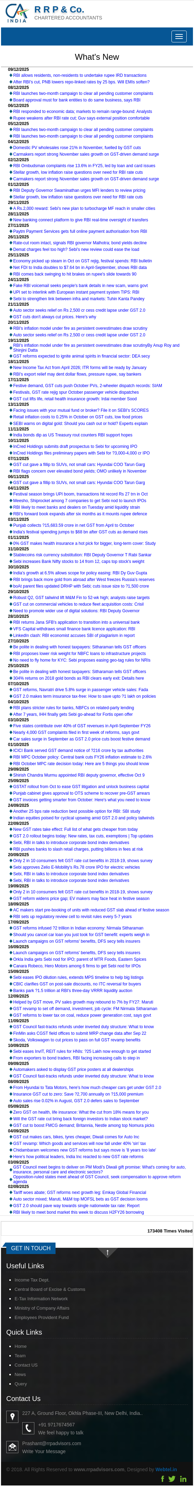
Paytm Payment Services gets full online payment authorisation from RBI (80, 231)
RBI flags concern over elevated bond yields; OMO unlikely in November (79, 471)
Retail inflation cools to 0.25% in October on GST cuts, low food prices (78, 417)
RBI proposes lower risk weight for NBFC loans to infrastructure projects (79, 653)
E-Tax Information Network (34, 1298)
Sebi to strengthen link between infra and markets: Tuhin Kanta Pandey (78, 298)
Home (14, 1346)
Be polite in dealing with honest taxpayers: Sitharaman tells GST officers (79, 647)
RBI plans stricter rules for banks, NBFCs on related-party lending (73, 707)
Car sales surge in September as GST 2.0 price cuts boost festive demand (81, 739)
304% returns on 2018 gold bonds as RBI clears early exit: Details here (78, 678)
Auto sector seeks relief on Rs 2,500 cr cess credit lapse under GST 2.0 (79, 310)
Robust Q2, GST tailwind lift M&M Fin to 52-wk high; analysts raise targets (81, 597)
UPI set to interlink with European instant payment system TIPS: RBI (76, 292)
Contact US (19, 1365)
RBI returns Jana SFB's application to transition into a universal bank (76, 622)
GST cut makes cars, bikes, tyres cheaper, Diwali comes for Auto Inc (76, 1136)
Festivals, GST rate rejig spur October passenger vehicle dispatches (76, 392)
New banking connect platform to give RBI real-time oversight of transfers (80, 220)
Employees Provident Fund (35, 1317)
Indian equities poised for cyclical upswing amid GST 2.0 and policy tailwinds (83, 818)
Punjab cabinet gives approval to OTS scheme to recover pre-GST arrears (81, 793)
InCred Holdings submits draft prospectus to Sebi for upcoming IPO (75, 446)
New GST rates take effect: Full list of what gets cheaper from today (75, 829)
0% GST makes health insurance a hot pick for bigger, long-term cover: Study (84, 543)
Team (13, 1355)
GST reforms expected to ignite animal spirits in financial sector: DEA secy (81, 356)
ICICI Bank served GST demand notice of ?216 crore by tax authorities (78, 750)
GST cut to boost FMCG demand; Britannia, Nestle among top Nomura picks (83, 1125)
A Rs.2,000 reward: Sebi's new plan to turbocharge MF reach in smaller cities (84, 208)
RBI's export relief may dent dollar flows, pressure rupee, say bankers (77, 374)
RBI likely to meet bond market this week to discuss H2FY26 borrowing (78, 1212)
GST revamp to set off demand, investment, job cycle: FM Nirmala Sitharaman (85, 1008)
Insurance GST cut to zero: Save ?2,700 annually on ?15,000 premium (78, 1094)
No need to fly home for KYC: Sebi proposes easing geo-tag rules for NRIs (82, 660)
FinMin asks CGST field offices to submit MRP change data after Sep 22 (79, 1033)
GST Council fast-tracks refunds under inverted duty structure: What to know (83, 1026)
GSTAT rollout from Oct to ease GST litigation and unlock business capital (81, 786)
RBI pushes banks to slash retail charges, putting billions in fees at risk (78, 849)
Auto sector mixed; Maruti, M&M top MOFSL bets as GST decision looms (80, 1199)
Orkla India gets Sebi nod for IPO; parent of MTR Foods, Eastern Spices (79, 959)
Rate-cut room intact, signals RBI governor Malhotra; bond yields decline (80, 242)
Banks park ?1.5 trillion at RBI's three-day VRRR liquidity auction (72, 990)
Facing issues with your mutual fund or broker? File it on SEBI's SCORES (81, 410)
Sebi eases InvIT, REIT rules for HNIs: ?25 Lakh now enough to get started (82, 1051)
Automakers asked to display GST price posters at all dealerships (73, 1069)
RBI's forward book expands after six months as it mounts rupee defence (80, 513)
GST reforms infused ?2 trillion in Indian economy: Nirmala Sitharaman (78, 928)
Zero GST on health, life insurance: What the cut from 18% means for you (81, 1112)
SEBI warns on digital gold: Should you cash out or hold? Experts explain (80, 423)
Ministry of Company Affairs (35, 1308)
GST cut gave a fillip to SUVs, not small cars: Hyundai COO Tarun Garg (79, 464)
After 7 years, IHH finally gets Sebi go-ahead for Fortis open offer (73, 714)
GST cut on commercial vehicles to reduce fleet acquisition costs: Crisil (78, 604)
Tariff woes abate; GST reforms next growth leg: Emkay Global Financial (79, 1192)
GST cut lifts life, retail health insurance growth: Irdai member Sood (75, 398)
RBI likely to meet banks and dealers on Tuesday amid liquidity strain (76, 507)
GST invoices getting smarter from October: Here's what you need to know (81, 799)
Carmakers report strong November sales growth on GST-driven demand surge (86, 154)
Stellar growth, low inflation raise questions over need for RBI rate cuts (78, 172)
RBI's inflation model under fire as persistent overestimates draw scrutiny (80, 328)
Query (14, 1383)
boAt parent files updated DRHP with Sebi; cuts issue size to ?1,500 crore (81, 586)
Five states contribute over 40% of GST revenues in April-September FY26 (82, 725)
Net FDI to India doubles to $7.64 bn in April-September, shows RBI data (80, 267)
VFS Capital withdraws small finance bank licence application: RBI (74, 628)
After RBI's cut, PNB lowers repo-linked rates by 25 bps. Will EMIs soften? (81, 82)
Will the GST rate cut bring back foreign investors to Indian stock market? (80, 1118)
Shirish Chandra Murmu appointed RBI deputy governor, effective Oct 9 (79, 775)
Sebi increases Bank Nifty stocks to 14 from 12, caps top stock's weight (78, 561)
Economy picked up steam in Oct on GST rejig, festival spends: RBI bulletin (82, 261)
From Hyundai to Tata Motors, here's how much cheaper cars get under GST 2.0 (87, 1087)
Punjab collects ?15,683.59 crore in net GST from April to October (73, 525)
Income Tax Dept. (25, 1280)
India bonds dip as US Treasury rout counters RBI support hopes (73, 435)
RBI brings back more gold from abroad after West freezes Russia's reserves (84, 579)
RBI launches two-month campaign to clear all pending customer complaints (83, 93)
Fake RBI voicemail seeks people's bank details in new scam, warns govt (80, 285)
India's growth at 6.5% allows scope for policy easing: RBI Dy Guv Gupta (80, 573)
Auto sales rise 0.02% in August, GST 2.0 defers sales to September (76, 1100)
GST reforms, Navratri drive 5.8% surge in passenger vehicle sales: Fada (80, 689)
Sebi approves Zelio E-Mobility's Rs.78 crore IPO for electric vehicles (76, 867)
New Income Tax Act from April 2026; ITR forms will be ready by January (79, 367)
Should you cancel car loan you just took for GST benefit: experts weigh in (81, 934)
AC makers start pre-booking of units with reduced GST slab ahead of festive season (91, 910)
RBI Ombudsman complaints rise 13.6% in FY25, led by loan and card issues (84, 165)
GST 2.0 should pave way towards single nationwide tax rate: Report (76, 1205)
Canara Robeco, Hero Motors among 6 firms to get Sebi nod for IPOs (77, 966)
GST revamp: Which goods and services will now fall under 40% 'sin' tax (79, 1143)
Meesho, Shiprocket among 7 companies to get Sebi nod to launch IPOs (79, 500)
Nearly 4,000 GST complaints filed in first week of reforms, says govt (76, 732)
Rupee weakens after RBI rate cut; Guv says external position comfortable (81, 118)
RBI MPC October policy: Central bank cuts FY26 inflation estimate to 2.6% (82, 757)
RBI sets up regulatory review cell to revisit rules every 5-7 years (72, 916)
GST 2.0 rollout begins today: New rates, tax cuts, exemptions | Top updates (83, 836)
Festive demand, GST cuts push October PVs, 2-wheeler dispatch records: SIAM (87, 385)
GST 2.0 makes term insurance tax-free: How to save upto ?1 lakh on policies (84, 696)
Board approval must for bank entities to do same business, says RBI (77, 100)
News (14, 1374)
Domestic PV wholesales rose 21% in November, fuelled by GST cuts (77, 147)
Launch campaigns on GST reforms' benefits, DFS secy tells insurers (76, 941)
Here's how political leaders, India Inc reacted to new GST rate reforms (78, 1156)
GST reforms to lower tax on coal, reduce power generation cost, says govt (82, 1015)
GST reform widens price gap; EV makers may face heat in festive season (81, 898)
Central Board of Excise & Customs (43, 1289)
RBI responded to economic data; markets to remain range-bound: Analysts (82, 111)
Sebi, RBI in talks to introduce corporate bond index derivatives (71, 842)
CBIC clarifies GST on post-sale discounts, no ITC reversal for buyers (77, 984)
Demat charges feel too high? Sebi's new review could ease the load (76, 249)
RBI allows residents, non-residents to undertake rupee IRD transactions (79, 75)
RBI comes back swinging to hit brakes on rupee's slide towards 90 (74, 274)
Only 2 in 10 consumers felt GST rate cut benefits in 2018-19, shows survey (82, 860)
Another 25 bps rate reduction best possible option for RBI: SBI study (76, 811)
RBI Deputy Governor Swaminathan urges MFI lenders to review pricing (79, 190)
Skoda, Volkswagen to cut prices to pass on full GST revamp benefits (77, 1040)
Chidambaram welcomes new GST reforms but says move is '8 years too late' (84, 1150)
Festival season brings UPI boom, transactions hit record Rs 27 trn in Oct (80, 494)
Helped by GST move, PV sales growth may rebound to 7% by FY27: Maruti (83, 1002)
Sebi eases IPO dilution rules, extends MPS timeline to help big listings (78, 977)
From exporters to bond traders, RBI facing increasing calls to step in (76, 1058)
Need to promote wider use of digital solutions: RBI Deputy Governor (76, 610)
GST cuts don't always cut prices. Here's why (54, 316)
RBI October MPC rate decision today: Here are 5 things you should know (81, 763)
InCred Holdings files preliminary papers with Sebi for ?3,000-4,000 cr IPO (81, 453)
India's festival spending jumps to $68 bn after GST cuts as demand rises (80, 532)
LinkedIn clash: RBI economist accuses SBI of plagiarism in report (74, 635)
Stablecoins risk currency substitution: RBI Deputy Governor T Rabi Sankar (82, 554)
